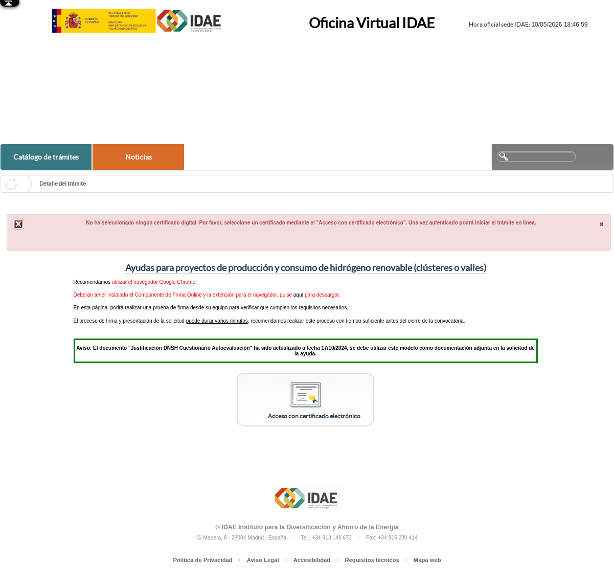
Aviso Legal (263, 560)
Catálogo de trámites (46, 157)
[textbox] (536, 156)
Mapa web (427, 560)
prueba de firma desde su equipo (190, 307)
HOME (18, 183)
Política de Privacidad (202, 560)
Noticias (138, 157)
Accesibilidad (312, 560)
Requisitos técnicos (372, 560)
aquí (298, 295)
